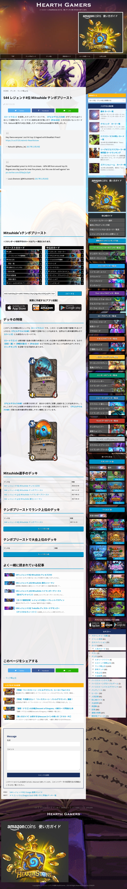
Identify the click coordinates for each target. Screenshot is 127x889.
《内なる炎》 (55, 120)
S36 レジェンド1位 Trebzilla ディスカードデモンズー (38, 608)
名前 (9, 740)
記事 (93, 709)
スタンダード (107, 461)
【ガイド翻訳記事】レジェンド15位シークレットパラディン (40, 600)
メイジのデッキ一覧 (107, 266)
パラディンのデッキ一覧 (107, 357)
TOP (13, 56)
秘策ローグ (94, 326)
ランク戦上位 (11, 678)
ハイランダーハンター (99, 385)
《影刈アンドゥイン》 (25, 594)
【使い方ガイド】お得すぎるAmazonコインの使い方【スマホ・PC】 (44, 716)
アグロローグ (95, 331)
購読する (93, 95)
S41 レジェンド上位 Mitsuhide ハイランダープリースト (26, 494)
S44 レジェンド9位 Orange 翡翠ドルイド (26, 792)
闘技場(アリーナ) (98, 716)
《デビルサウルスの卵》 (56, 116)
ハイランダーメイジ (98, 272)
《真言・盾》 (8, 343)
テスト (94, 653)
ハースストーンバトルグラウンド (105, 686)
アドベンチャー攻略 (100, 635)
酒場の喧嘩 (96, 712)
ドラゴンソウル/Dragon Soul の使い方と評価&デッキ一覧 (33, 795)
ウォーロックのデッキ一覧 (107, 293)
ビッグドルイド (96, 344)
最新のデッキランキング (107, 240)
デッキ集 (49, 56)
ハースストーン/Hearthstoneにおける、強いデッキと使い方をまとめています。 (63, 819)
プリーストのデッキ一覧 (107, 439)
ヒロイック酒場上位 (103, 662)
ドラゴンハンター (97, 381)
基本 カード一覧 (107, 111)
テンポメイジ (95, 285)
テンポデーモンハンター (100, 253)
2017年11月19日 (33, 146)
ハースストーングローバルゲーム (105, 683)
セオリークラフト (102, 659)
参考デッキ (99, 669)
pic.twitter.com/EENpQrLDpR (18, 172)
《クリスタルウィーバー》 (26, 611)
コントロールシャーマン (100, 408)
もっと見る (42, 528)
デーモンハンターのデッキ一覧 (107, 247)
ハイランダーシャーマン (100, 413)
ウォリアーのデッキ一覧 (107, 420)
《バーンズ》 (8, 334)
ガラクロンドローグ (98, 322)
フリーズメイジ (96, 281)
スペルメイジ (95, 276)
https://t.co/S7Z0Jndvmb (16, 140)
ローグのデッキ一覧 (107, 316)
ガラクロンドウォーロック (100, 299)
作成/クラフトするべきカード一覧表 (104, 229)
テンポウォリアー (97, 426)
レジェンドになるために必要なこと (104, 234)
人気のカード (100, 648)
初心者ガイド (97, 699)
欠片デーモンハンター (99, 258)
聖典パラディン (96, 367)
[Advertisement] (43, 204)
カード (94, 645)
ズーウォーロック (97, 308)
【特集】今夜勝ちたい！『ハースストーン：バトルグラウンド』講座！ (44, 699)
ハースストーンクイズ (100, 680)
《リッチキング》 (10, 346)
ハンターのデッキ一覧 (107, 375)
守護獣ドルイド (96, 349)
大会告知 (95, 703)
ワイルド (107, 509)
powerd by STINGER (88, 885)
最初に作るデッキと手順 (100, 225)
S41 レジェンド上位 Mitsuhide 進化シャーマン (23, 499)
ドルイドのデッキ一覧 (107, 338)
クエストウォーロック (99, 303)
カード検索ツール (84, 56)
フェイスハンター (97, 390)
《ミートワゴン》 (10, 116)
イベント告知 (97, 639)
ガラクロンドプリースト (99, 445)
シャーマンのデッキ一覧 (107, 398)
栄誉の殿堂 (94, 515)
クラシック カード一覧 (110, 123)
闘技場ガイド (67, 56)
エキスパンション (99, 642)
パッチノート (97, 690)
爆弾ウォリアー (96, 431)
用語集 (94, 706)
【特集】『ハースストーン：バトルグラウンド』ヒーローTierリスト (43, 690)
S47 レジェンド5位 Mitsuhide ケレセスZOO (22, 485)
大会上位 (98, 672)
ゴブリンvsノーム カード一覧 (113, 164)
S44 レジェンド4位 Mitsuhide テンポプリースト (23, 490)
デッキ (94, 656)
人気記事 (95, 696)
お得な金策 (102, 56)
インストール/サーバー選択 (101, 220)
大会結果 (98, 675)
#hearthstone (33, 140)
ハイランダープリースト (99, 449)
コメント (10, 749)
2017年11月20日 (41, 178)
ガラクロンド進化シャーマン (101, 404)
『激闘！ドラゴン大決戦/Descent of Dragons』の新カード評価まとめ (44, 708)
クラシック (94, 467)
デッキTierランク (31, 56)
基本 (110, 467)
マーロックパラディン (99, 363)
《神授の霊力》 (21, 343)
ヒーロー (95, 693)
